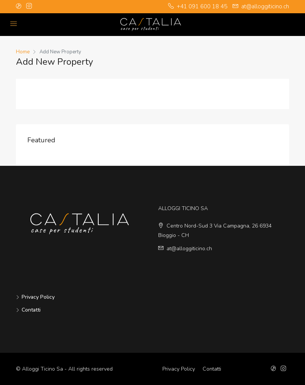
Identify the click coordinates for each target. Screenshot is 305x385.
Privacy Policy (38, 297)
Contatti (31, 309)
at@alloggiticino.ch (189, 248)
